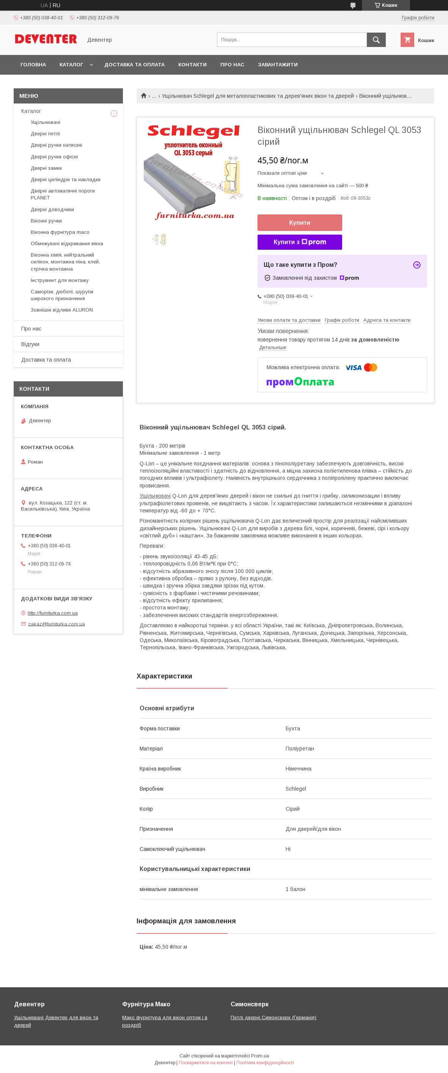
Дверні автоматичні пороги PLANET (63, 194)
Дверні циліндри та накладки (66, 179)
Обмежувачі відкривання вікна (67, 243)
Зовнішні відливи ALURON (62, 310)
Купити (300, 222)
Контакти (192, 64)
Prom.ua (260, 1056)
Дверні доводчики (52, 209)
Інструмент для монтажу (60, 280)
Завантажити (278, 64)
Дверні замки (46, 168)
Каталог (71, 64)
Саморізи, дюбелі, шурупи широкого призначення (62, 295)
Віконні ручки (46, 221)
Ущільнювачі (155, 496)
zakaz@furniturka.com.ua (56, 624)
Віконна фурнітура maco (60, 232)
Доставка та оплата (134, 64)
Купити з (300, 242)
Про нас (232, 64)
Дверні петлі (45, 133)
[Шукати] (376, 40)
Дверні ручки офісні (54, 157)
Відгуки (30, 344)
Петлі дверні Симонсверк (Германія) (273, 1017)
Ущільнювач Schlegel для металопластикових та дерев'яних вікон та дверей (258, 96)
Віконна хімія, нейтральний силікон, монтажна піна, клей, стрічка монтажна (65, 261)
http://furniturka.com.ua (53, 613)
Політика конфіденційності (265, 1062)
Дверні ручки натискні (56, 145)
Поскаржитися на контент (206, 1062)
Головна (33, 64)
